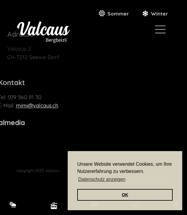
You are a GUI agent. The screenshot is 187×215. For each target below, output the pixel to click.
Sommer (118, 13)
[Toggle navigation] (160, 29)
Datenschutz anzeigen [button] (101, 179)
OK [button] (125, 194)
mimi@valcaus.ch (31, 105)
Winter (159, 13)
